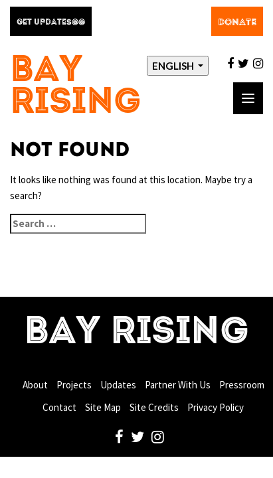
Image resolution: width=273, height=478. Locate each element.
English (174, 66)
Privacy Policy (215, 407)
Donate (237, 22)
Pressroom (241, 384)
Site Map (103, 407)
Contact (59, 407)
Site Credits (154, 407)
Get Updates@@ (51, 23)
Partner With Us (178, 384)
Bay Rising (75, 87)
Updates (118, 384)
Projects (74, 384)
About (35, 384)
